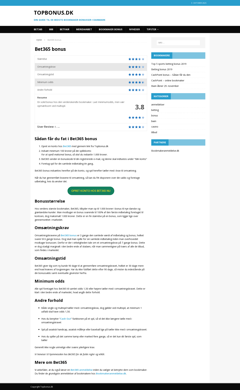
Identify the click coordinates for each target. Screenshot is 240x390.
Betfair (64, 29)
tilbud (154, 132)
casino (154, 126)
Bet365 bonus (69, 235)
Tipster (151, 29)
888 (51, 29)
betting (155, 110)
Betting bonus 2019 (161, 69)
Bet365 (38, 29)
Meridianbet (84, 29)
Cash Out (65, 318)
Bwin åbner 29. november (165, 85)
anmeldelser (157, 104)
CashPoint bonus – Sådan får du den (170, 74)
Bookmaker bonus (110, 29)
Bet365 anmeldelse (82, 369)
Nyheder (134, 29)
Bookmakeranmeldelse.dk (111, 373)
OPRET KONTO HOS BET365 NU (90, 191)
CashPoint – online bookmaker (167, 80)
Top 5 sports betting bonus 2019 (168, 63)
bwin (153, 121)
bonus (154, 115)
